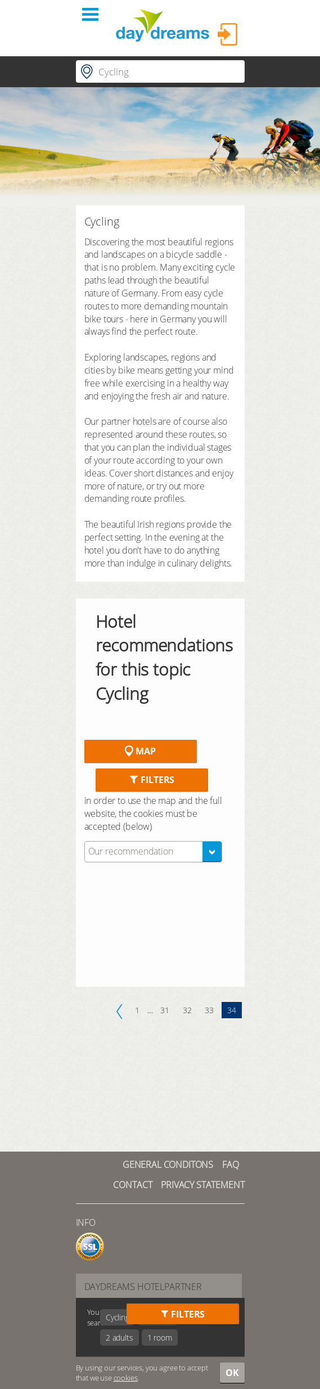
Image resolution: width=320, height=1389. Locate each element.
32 (187, 1010)
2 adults (119, 1337)
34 (231, 1010)
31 (164, 1010)
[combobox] (153, 851)
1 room (159, 1337)
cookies (126, 1378)
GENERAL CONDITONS (168, 1164)
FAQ (230, 1164)
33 (209, 1010)
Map (140, 751)
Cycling (117, 1317)
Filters (152, 780)
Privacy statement (202, 1184)
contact (132, 1184)
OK (232, 1372)
